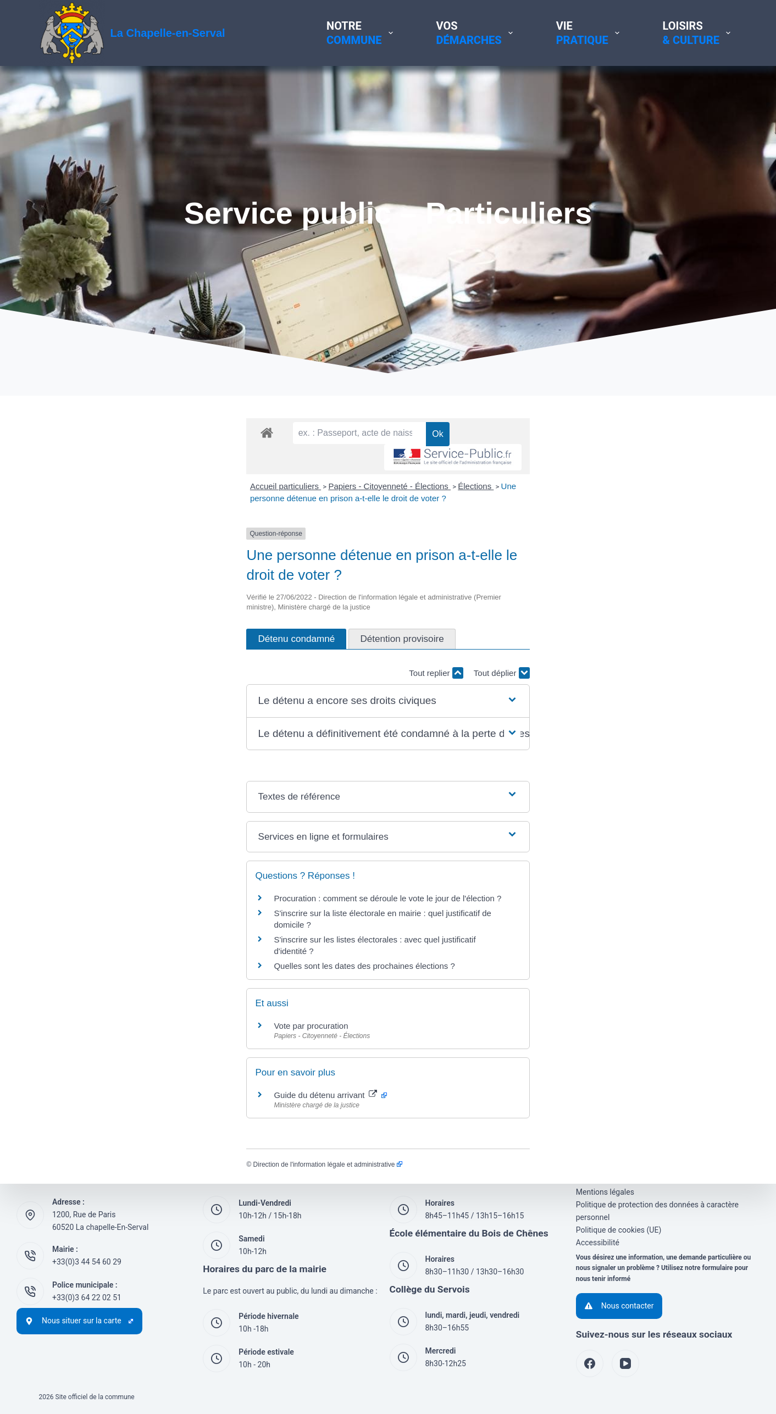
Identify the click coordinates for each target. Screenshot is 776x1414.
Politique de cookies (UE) (619, 1230)
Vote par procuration (103, 1008)
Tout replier (643, 679)
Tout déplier (709, 679)
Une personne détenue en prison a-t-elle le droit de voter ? (400, 534)
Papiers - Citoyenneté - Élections (182, 534)
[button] (387, 707)
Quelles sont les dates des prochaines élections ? (156, 948)
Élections (268, 534)
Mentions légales (605, 1192)
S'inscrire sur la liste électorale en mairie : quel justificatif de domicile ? (194, 919)
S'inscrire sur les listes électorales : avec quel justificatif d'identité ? (188, 934)
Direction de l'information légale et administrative (120, 1147)
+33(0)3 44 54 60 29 (86, 1261)
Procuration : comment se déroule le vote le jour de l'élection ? (180, 904)
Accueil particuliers (77, 534)
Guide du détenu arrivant (123, 1078)
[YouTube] (625, 1363)
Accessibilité (597, 1242)
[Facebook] (589, 1363)
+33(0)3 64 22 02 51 (86, 1297)
